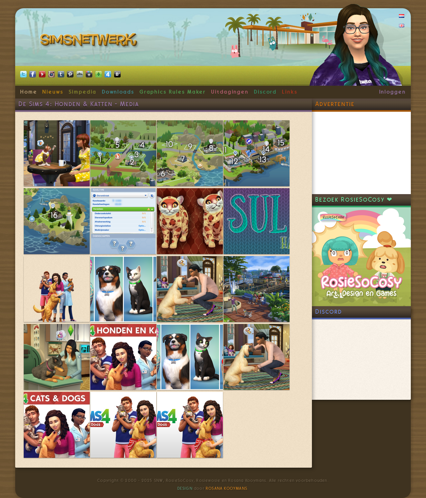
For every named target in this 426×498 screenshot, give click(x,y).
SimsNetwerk (90, 41)
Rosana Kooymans (226, 488)
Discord (265, 92)
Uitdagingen (230, 92)
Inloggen (392, 92)
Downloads (118, 92)
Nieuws (52, 92)
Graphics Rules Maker (172, 92)
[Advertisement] (361, 153)
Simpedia (83, 92)
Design (185, 488)
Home (28, 92)
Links (289, 92)
